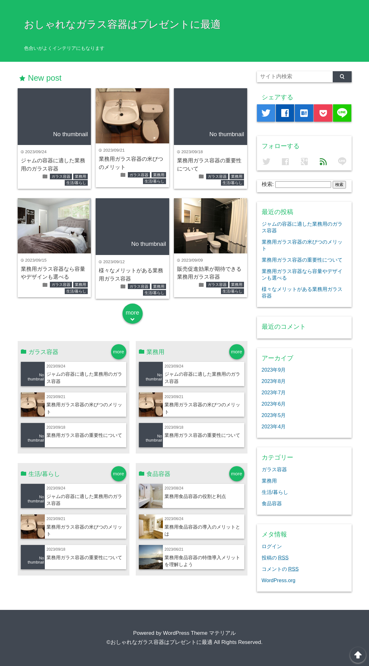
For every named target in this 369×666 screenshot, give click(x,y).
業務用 (80, 176)
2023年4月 (274, 426)
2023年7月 (274, 392)
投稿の (275, 557)
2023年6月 (274, 404)
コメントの (280, 569)
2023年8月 (274, 381)
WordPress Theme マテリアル (199, 633)
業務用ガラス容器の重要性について (84, 435)
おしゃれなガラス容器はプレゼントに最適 (122, 24)
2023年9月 (274, 370)
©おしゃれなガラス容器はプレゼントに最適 (159, 642)
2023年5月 (274, 415)
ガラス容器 (60, 176)
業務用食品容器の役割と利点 (195, 496)
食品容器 (272, 503)
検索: (268, 184)
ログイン (272, 546)
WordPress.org (278, 580)
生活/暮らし (76, 183)
